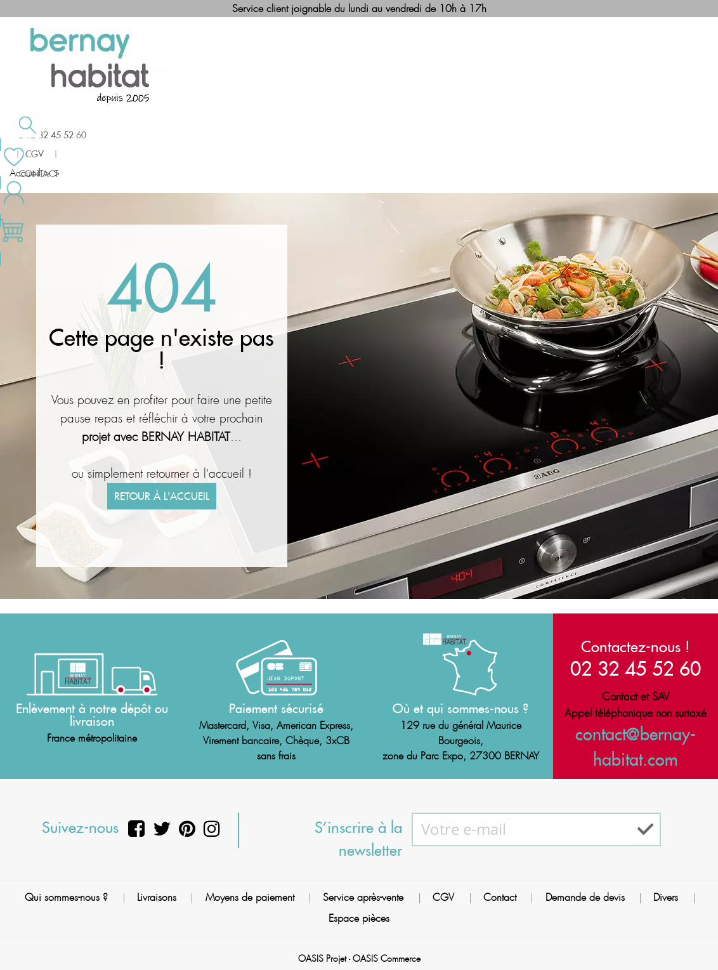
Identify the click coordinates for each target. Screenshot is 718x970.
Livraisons (156, 892)
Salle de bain (64, 147)
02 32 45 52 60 (635, 668)
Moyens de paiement (250, 892)
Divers (665, 892)
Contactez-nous (532, 146)
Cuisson (290, 147)
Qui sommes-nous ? (66, 892)
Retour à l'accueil (161, 541)
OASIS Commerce (387, 953)
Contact (499, 892)
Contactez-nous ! (635, 646)
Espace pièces (359, 913)
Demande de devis (585, 892)
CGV (443, 892)
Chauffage (185, 147)
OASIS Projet (322, 953)
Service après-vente (363, 892)
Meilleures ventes (405, 146)
